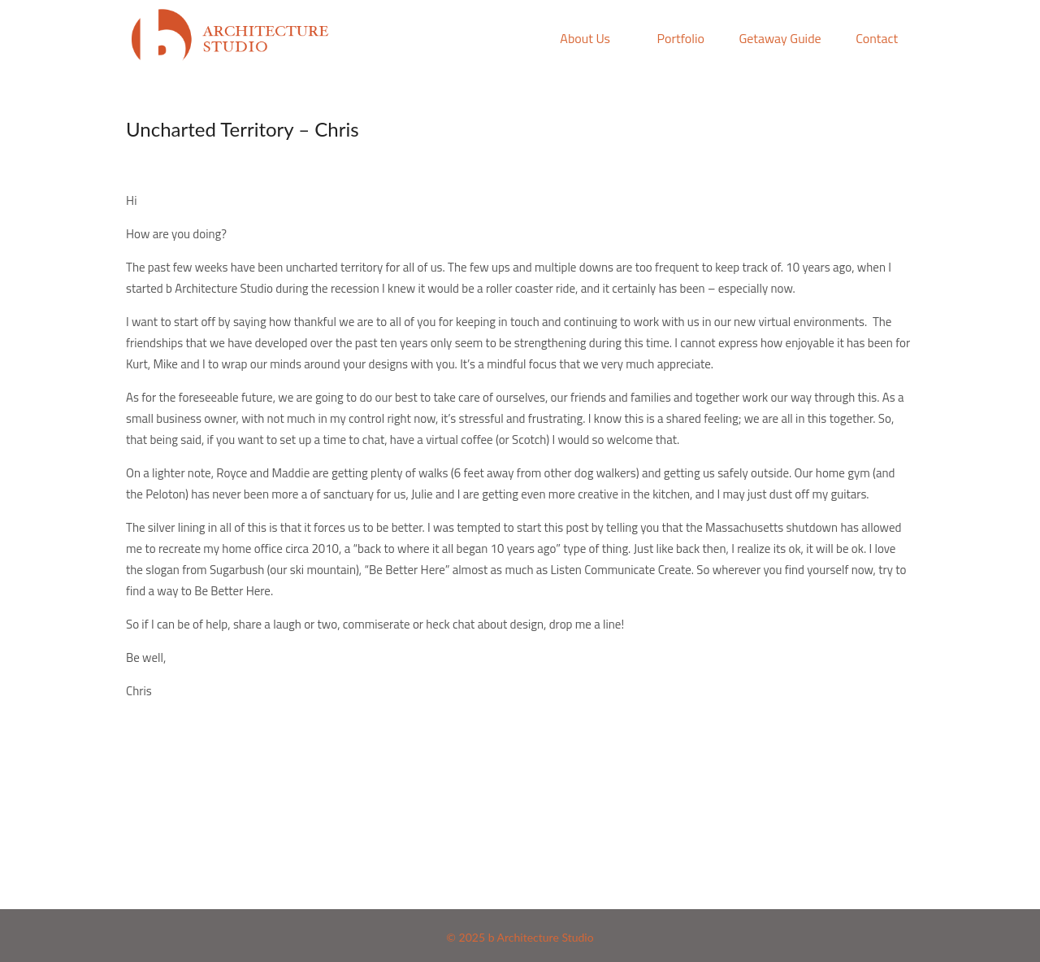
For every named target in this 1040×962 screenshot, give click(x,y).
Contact (877, 38)
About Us (585, 38)
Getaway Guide (780, 38)
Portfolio (680, 38)
